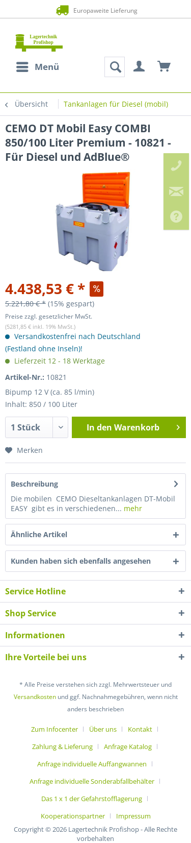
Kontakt (140, 729)
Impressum (133, 816)
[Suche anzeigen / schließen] (114, 67)
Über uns (103, 729)
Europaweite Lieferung (95, 10)
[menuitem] (37, 67)
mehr (132, 508)
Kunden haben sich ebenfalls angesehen (81, 561)
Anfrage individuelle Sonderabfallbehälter (92, 781)
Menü (37, 66)
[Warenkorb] (164, 67)
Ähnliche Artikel (39, 534)
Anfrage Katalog (128, 746)
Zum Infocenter (54, 729)
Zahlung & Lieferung (62, 746)
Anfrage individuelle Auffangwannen (92, 763)
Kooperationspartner (73, 816)
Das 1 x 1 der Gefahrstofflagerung (91, 798)
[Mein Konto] (139, 67)
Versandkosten (35, 696)
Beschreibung (34, 484)
